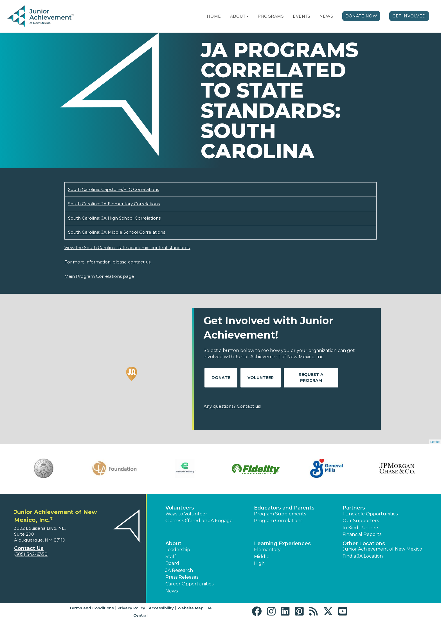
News (326, 16)
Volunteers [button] (179, 507)
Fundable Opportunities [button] (370, 514)
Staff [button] (170, 556)
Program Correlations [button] (278, 520)
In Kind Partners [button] (361, 527)
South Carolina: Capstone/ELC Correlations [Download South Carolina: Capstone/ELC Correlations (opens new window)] (113, 189)
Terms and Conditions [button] (91, 608)
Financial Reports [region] (362, 534)
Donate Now (361, 16)
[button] (247, 16)
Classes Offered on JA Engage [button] (199, 520)
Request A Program (311, 377)
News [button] (171, 591)
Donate (221, 377)
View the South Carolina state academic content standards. (127, 247)
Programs (271, 16)
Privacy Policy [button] (131, 608)
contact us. (139, 262)
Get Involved (409, 16)
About (238, 16)
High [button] (259, 563)
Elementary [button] (267, 549)
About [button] (173, 543)
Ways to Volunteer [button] (186, 514)
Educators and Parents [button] (284, 507)
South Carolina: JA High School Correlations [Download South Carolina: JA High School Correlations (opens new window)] (114, 218)
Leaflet (435, 441)
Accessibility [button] (161, 608)
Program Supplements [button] (280, 514)
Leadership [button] (177, 549)
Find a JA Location (363, 556)
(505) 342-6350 (31, 554)
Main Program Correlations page (99, 276)
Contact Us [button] (29, 548)
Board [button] (172, 563)
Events (301, 16)
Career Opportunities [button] (189, 584)
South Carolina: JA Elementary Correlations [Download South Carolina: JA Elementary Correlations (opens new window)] (114, 203)
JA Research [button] (179, 570)
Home (214, 16)
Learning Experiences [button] (282, 543)
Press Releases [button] (181, 577)
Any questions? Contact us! (232, 406)
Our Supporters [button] (361, 520)
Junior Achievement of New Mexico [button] (382, 549)
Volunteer (261, 377)
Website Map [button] (190, 608)
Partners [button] (354, 507)
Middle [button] (261, 556)
